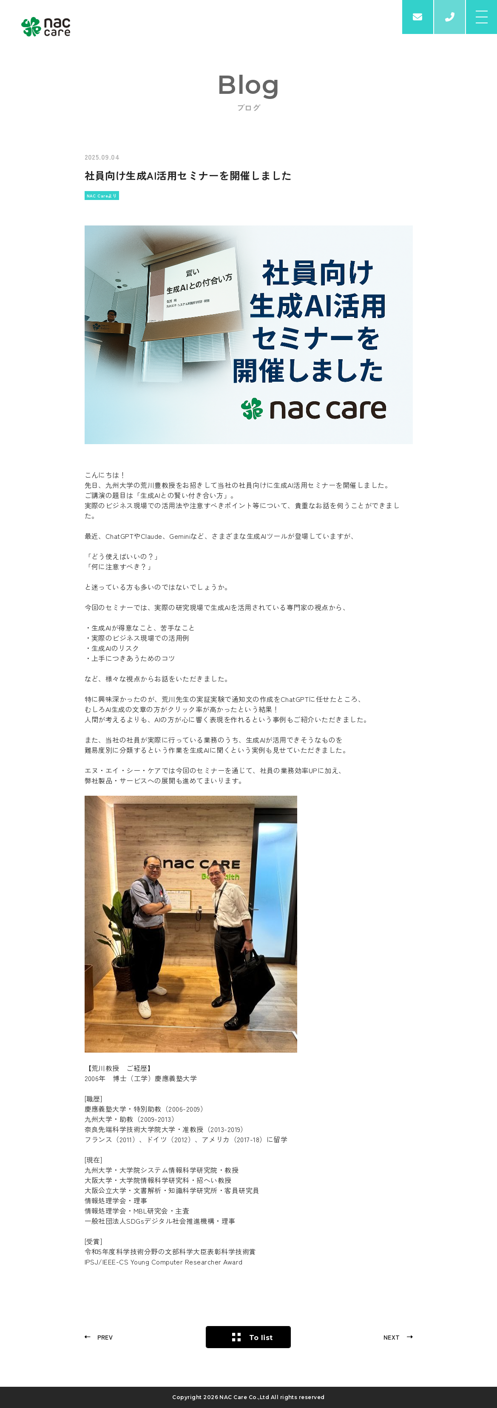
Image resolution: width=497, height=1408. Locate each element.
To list (261, 1338)
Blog (248, 85)
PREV (105, 1337)
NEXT (391, 1337)
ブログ (248, 107)
